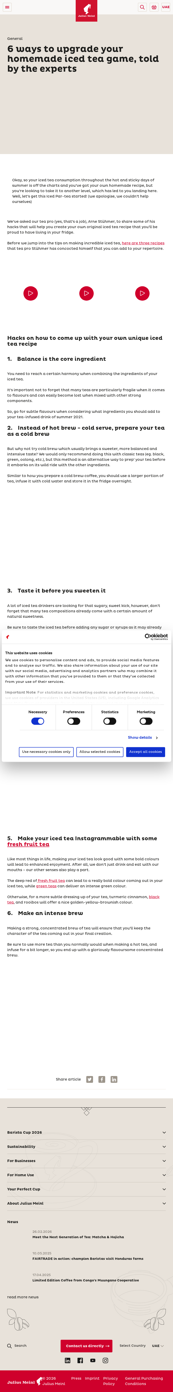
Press (76, 1378)
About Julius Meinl (25, 1203)
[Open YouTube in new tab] (93, 1360)
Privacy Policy (110, 1381)
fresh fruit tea (28, 844)
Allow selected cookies (100, 752)
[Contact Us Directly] (86, 1346)
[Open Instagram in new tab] (105, 1360)
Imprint (92, 1378)
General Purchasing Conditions (144, 1381)
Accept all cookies (145, 752)
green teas (46, 886)
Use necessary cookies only (46, 752)
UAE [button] (166, 7)
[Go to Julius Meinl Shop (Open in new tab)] (154, 7)
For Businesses (21, 1161)
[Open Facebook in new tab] (80, 1360)
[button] (142, 7)
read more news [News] (23, 1297)
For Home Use (20, 1175)
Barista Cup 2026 (24, 1132)
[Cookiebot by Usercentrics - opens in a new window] (148, 637)
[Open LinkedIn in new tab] (67, 1360)
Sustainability (21, 1146)
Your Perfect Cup (23, 1189)
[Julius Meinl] (86, 11)
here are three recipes (143, 243)
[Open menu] (7, 7)
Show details (140, 738)
